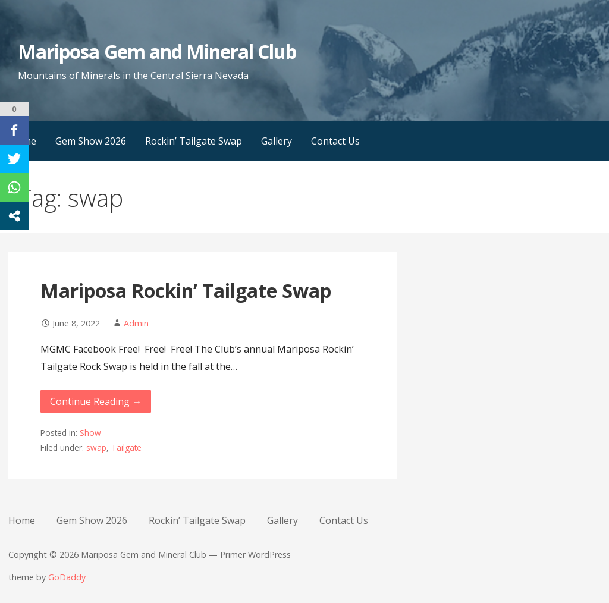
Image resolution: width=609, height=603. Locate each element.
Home (21, 520)
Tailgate (126, 447)
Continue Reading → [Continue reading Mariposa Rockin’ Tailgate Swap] (96, 401)
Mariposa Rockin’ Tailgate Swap (185, 290)
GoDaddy (67, 577)
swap (96, 447)
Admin (136, 323)
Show (90, 432)
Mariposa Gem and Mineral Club (157, 51)
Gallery (276, 140)
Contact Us (335, 140)
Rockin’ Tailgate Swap (193, 140)
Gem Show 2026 (90, 140)
